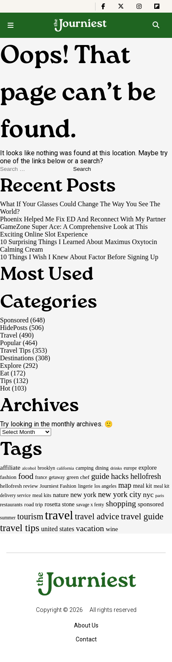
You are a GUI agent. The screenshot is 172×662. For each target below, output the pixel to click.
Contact (86, 639)
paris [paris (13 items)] (160, 495)
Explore (11, 365)
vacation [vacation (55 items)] (90, 528)
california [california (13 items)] (65, 468)
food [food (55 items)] (25, 476)
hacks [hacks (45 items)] (120, 476)
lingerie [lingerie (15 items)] (85, 486)
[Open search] (155, 25)
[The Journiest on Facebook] (103, 6)
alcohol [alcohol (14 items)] (29, 468)
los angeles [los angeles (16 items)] (105, 486)
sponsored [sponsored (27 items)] (151, 504)
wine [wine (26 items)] (112, 529)
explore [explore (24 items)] (148, 467)
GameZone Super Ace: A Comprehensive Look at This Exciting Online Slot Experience (73, 230)
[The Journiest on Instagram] (139, 6)
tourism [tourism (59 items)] (30, 516)
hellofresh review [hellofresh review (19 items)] (19, 486)
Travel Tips (15, 350)
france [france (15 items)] (41, 477)
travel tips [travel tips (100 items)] (19, 527)
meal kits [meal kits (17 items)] (42, 495)
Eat (4, 373)
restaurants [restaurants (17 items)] (11, 505)
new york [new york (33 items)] (83, 495)
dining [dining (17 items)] (101, 468)
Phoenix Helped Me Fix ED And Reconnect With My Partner (83, 219)
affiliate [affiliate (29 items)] (10, 467)
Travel (8, 335)
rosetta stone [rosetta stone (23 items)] (59, 504)
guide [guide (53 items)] (100, 476)
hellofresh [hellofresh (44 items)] (145, 476)
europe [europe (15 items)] (130, 468)
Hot (5, 388)
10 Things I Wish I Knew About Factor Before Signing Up (79, 257)
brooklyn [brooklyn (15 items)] (46, 468)
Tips (6, 380)
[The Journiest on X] (121, 6)
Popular (10, 342)
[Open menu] (10, 25)
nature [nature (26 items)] (60, 495)
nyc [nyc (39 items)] (148, 494)
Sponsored (14, 320)
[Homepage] (80, 25)
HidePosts (13, 327)
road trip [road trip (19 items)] (33, 504)
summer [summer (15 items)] (8, 517)
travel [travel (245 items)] (59, 515)
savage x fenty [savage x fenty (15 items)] (90, 504)
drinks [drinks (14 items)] (116, 468)
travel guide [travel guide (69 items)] (142, 516)
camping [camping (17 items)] (84, 468)
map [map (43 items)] (124, 485)
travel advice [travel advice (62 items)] (97, 516)
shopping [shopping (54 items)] (121, 503)
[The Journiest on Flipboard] (157, 6)
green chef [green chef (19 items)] (78, 477)
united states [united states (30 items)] (57, 528)
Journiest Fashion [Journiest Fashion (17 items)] (58, 486)
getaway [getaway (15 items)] (57, 477)
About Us (86, 625)
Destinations (17, 358)
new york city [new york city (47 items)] (119, 494)
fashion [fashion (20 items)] (8, 477)
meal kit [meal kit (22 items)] (142, 486)
